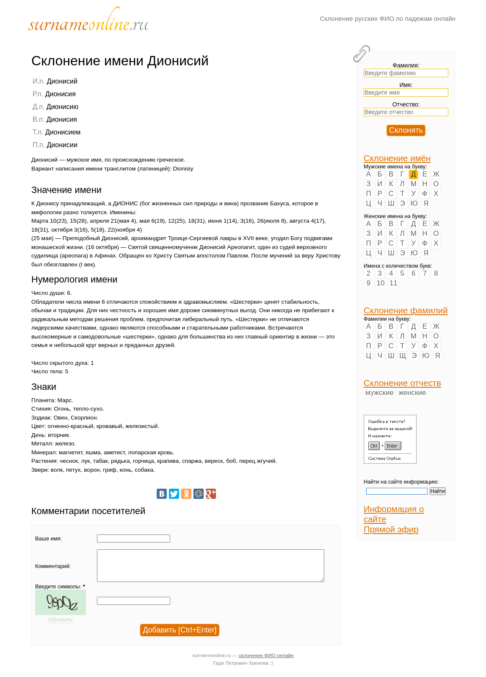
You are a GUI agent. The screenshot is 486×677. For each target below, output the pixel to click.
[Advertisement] (287, 130)
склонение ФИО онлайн (266, 661)
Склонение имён (397, 158)
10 (381, 283)
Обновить (60, 626)
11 (393, 283)
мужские (379, 393)
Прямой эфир (391, 529)
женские (412, 393)
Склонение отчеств (402, 383)
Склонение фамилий (406, 310)
